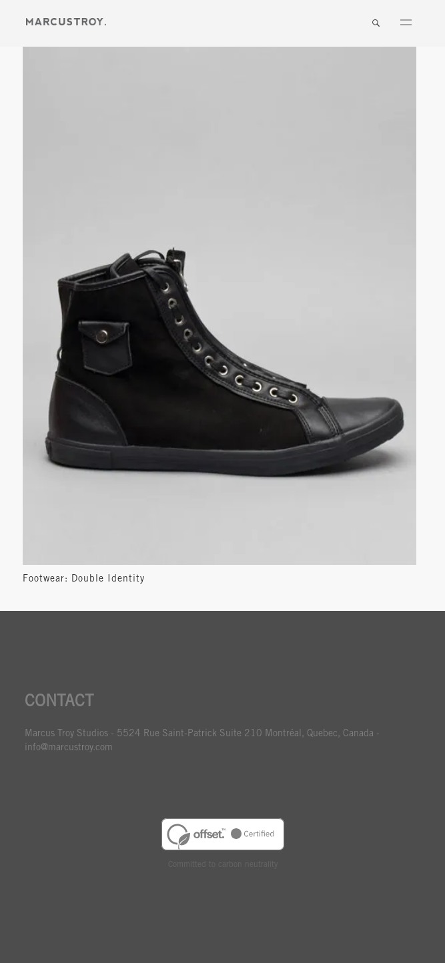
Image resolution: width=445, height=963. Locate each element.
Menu (405, 23)
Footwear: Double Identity (84, 579)
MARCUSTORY (66, 22)
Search (375, 23)
